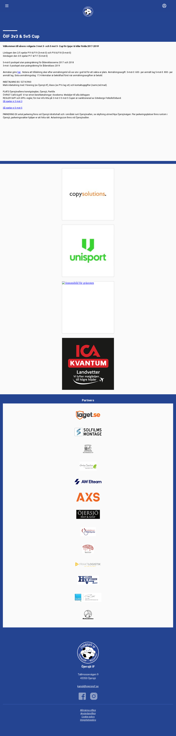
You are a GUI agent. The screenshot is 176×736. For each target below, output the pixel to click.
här (19, 72)
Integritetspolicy (88, 720)
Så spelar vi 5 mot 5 (12, 108)
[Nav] (6, 5)
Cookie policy (88, 716)
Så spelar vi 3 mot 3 (12, 101)
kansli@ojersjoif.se (88, 686)
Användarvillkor (88, 713)
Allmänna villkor (88, 710)
